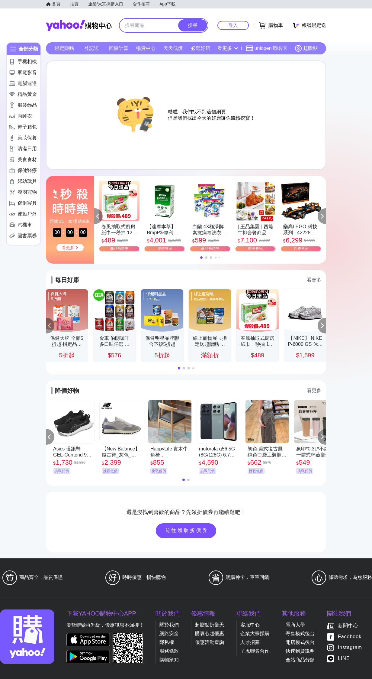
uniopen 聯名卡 (266, 48)
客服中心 (250, 624)
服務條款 (169, 651)
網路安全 (169, 633)
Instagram (350, 647)
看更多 (227, 48)
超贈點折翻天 (209, 624)
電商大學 (295, 624)
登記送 (91, 48)
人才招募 (250, 642)
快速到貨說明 (300, 651)
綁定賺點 (64, 48)
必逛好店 (200, 48)
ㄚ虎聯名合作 (254, 651)
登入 (233, 25)
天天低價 (173, 48)
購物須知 (169, 659)
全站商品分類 (300, 659)
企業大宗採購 (254, 633)
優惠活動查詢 (209, 642)
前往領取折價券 (187, 530)
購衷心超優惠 (209, 633)
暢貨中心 (146, 48)
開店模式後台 (300, 642)
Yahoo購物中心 (79, 25)
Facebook (349, 636)
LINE (344, 658)
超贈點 (306, 48)
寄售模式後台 (300, 633)
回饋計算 (118, 48)
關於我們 (169, 624)
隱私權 (166, 642)
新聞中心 (348, 626)
